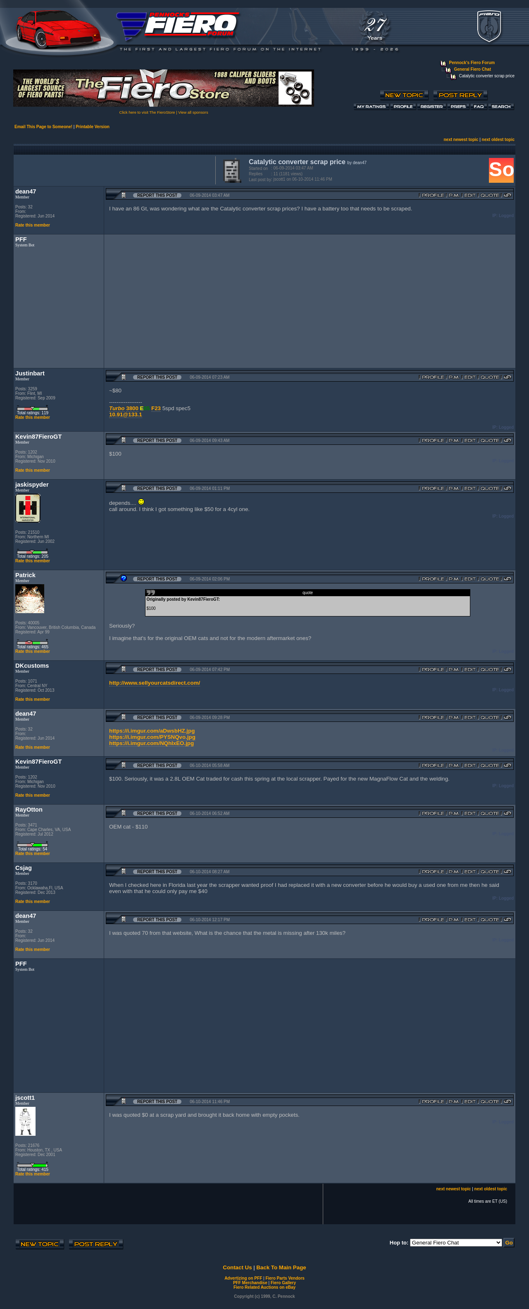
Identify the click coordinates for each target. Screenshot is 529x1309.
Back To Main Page (281, 1267)
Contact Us (237, 1267)
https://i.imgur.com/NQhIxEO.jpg (151, 743)
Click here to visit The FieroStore (147, 112)
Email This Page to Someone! (43, 126)
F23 (156, 408)
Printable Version (93, 126)
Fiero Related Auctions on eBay (264, 1287)
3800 (132, 408)
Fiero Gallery (283, 1282)
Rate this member (32, 225)
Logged (506, 215)
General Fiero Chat (472, 69)
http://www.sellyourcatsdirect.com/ (154, 683)
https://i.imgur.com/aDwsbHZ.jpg (152, 731)
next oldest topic (498, 139)
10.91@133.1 (125, 414)
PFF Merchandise (250, 1282)
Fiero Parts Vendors (284, 1278)
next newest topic (460, 139)
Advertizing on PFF (243, 1278)
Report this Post (157, 195)
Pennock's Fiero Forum (472, 62)
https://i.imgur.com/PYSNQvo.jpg (152, 737)
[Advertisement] (113, 169)
